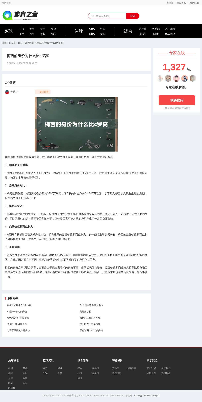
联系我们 (151, 368)
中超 (21, 28)
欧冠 (53, 28)
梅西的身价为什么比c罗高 (49, 42)
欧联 (53, 33)
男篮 (102, 28)
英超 (42, 33)
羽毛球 (156, 28)
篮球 (79, 31)
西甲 (32, 33)
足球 (8, 31)
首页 (20, 42)
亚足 (21, 33)
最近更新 (181, 3)
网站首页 (6, 3)
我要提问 (176, 100)
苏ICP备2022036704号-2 (146, 395)
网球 (155, 33)
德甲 (32, 28)
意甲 (42, 28)
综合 (128, 31)
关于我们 (166, 368)
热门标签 (166, 373)
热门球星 (170, 28)
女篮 (102, 33)
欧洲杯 (11, 388)
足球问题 (29, 42)
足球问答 (131, 368)
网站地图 (194, 3)
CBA (92, 28)
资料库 (169, 3)
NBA (92, 33)
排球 (142, 33)
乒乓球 (143, 28)
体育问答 (170, 33)
